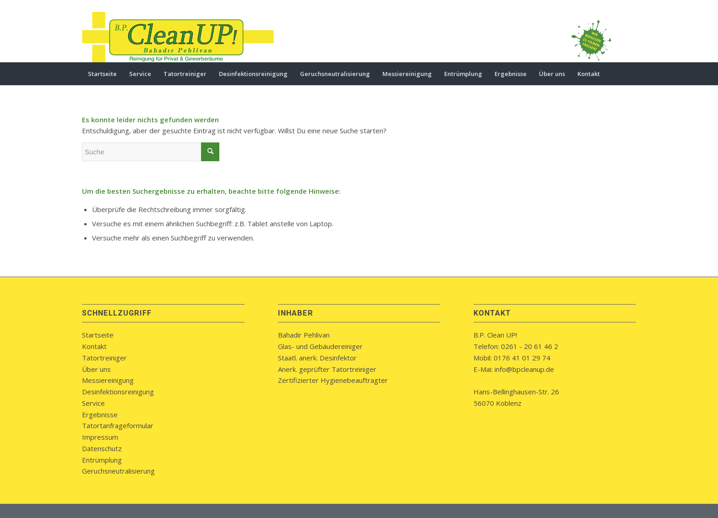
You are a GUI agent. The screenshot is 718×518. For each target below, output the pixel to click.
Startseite (98, 334)
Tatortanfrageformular (117, 425)
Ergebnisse (100, 414)
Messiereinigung (108, 380)
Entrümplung (102, 459)
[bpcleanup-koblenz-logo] (178, 37)
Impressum (100, 437)
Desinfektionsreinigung (118, 391)
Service (93, 403)
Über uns (96, 369)
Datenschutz (102, 448)
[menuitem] (102, 73)
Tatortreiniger (104, 357)
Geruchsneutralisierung (118, 470)
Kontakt (94, 346)
